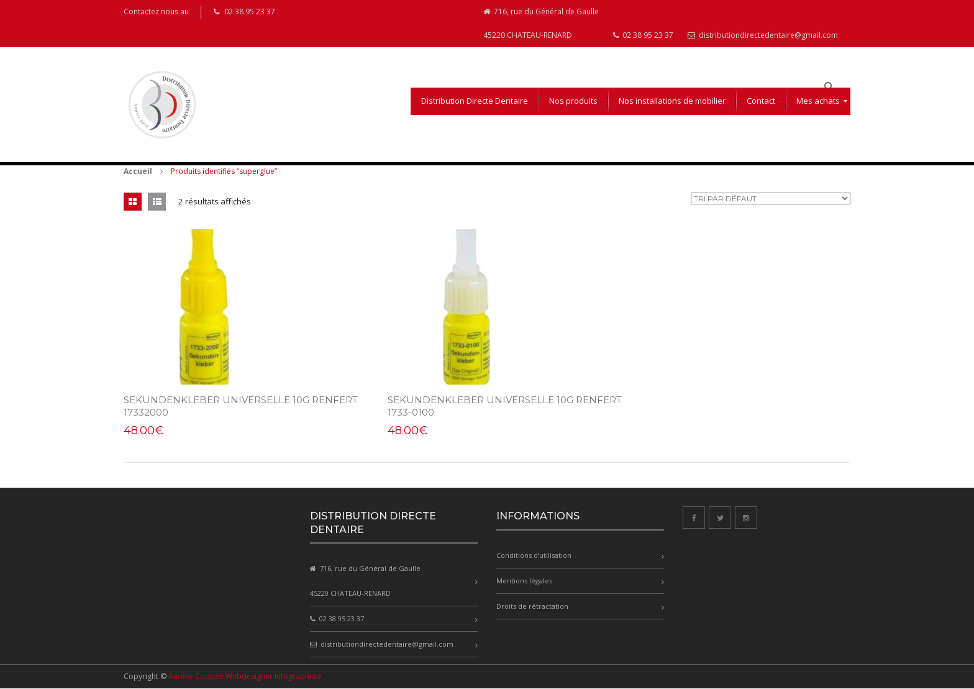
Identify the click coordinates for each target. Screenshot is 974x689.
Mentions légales (524, 580)
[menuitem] (475, 101)
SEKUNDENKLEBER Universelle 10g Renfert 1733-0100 (465, 406)
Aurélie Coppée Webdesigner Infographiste (245, 677)
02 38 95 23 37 (643, 35)
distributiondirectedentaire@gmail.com (763, 35)
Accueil (138, 171)
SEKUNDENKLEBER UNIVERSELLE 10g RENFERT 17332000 (216, 406)
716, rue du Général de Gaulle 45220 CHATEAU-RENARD (541, 23)
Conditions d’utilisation (533, 555)
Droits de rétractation (532, 606)
